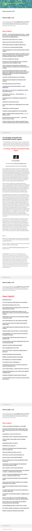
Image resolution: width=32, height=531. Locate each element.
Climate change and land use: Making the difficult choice (14, 44)
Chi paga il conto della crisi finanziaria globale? (12, 345)
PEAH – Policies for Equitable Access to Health (14, 4)
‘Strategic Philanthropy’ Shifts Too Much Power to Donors (14, 505)
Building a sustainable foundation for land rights (12, 356)
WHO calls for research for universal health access (13, 454)
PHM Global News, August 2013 (8, 445)
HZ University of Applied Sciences (20, 163)
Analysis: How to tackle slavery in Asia (10, 101)
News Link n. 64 (8, 18)
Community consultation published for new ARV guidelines (14, 110)
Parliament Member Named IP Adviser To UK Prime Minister (15, 330)
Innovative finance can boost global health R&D (12, 457)
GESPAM (18, 21)
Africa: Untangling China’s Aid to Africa (10, 347)
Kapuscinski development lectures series (11, 304)
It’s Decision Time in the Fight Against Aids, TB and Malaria (14, 302)
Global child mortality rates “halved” (10, 443)
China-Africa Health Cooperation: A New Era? (11, 452)
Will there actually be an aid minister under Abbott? (13, 510)
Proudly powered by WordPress (7, 529)
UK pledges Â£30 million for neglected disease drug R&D (14, 375)
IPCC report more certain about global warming (12, 47)
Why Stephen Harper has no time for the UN (11, 83)
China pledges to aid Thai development (10, 108)
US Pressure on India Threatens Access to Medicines (13, 77)
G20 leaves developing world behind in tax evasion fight (14, 426)
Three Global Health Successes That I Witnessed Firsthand (14, 320)
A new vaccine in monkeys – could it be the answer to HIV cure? (15, 368)
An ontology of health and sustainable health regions (12, 138)
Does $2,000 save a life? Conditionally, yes (11, 362)
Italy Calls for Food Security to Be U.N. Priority (12, 39)
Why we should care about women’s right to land (12, 467)
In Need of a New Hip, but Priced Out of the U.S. (17, 247)
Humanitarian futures (7, 299)
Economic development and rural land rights (11, 354)
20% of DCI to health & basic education (10, 58)
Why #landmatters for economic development (12, 359)
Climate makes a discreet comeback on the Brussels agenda (14, 436)
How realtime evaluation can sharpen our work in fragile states (15, 508)
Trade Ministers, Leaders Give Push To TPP (11, 433)
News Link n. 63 (8, 282)
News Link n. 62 (8, 410)
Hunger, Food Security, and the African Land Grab (12, 42)
